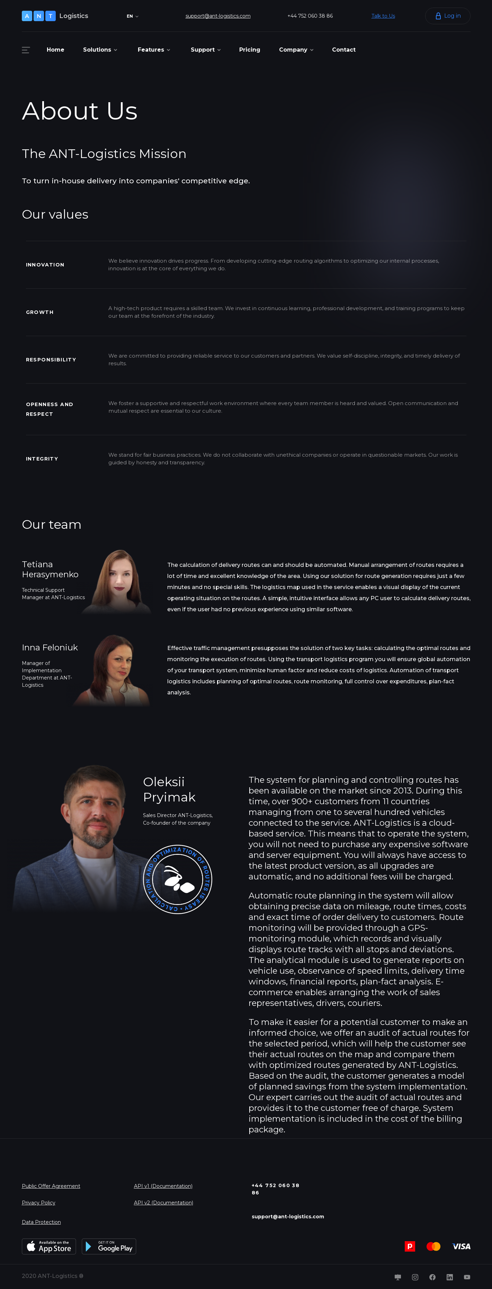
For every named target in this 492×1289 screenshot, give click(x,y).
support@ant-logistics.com (218, 16)
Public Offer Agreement (51, 1186)
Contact (344, 49)
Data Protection (41, 1222)
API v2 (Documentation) (163, 1203)
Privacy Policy (38, 1203)
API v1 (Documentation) (163, 1186)
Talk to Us (383, 16)
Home (55, 49)
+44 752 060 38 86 (310, 16)
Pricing (249, 49)
